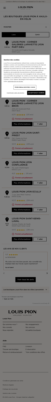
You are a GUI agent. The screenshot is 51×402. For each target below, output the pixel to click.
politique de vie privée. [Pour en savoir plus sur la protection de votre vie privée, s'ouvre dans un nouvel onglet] (15, 81)
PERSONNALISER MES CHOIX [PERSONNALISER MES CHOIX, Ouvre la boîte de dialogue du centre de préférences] (25, 87)
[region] (25, 76)
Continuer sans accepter (15, 92)
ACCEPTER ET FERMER (36, 92)
